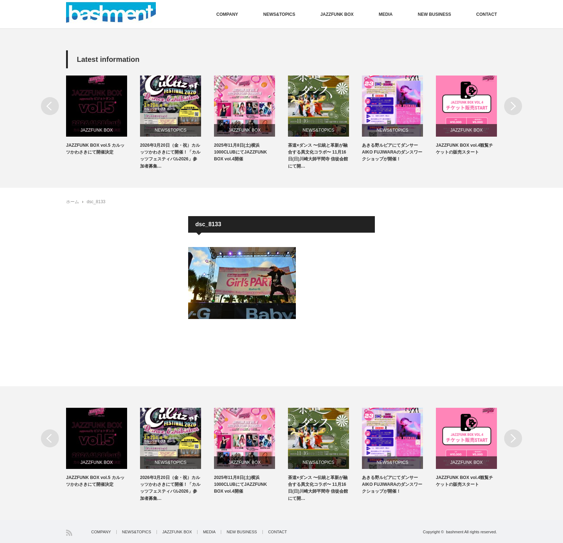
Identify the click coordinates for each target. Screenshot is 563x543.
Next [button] (513, 106)
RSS (69, 533)
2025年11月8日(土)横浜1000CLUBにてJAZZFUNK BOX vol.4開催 (240, 152)
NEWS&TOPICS (279, 14)
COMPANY (227, 14)
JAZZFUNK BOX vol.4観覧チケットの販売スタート (464, 149)
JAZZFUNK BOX (337, 14)
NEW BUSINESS (434, 14)
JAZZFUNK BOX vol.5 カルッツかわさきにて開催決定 (95, 149)
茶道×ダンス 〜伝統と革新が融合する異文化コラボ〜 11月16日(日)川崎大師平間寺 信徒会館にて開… (318, 156)
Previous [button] (50, 106)
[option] (103, 116)
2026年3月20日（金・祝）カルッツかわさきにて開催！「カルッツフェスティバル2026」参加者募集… (170, 156)
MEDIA (386, 14)
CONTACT (486, 14)
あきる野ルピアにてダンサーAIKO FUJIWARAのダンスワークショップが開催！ (392, 152)
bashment (454, 532)
